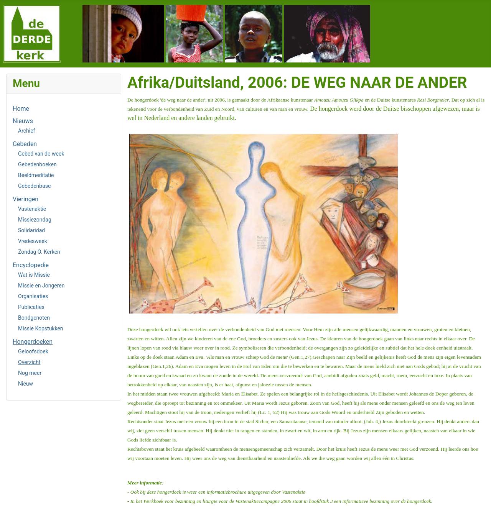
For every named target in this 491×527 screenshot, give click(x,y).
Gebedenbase (34, 186)
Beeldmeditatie (36, 175)
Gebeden (25, 144)
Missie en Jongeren (41, 285)
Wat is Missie (34, 275)
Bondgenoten (34, 318)
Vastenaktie (32, 209)
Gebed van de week (41, 154)
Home (21, 108)
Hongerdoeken (33, 341)
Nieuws (23, 121)
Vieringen (25, 199)
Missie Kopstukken (40, 328)
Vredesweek (32, 241)
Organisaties (33, 296)
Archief (26, 131)
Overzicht (29, 362)
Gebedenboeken (37, 164)
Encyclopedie (31, 265)
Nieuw (25, 384)
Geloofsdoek (33, 351)
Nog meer (29, 373)
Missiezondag (34, 220)
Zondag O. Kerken (39, 252)
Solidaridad (31, 230)
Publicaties (31, 307)
